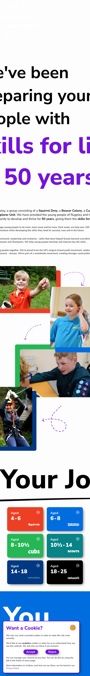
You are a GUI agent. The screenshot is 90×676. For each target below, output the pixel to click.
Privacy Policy (12, 668)
